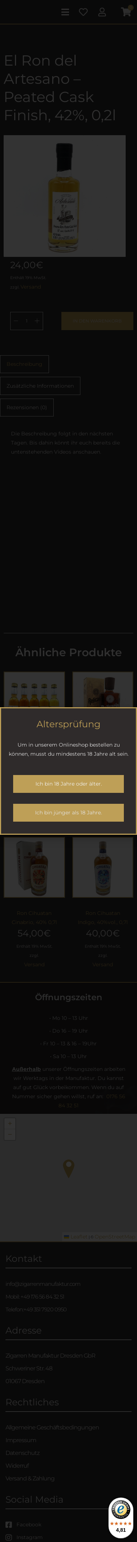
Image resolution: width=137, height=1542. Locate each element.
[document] (68, 771)
